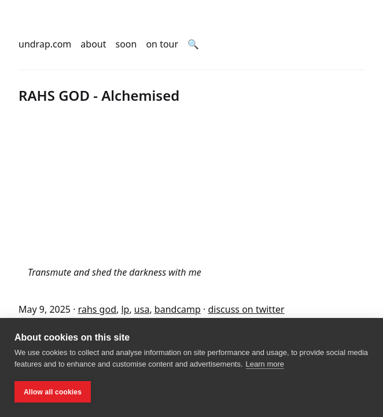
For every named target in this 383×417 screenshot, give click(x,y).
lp (125, 309)
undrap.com (45, 44)
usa (142, 309)
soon (126, 44)
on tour (162, 44)
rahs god (97, 309)
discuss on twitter (246, 309)
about (93, 44)
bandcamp (177, 309)
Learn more (265, 364)
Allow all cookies (53, 392)
